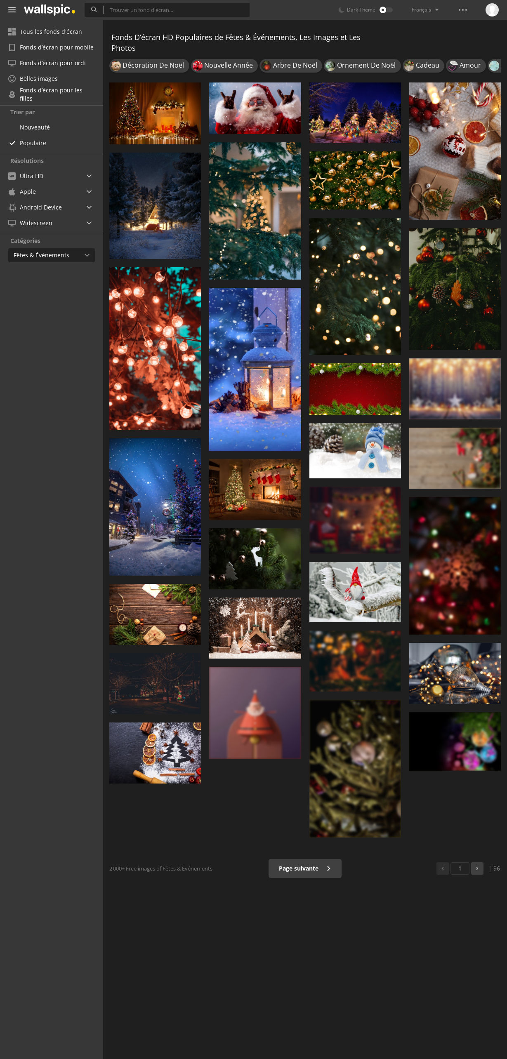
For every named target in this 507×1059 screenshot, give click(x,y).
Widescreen (30, 223)
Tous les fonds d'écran (45, 31)
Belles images (33, 78)
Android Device (35, 207)
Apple (22, 191)
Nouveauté (35, 127)
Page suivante (305, 868)
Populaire (33, 143)
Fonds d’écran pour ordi (47, 63)
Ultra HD (25, 176)
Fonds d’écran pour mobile (51, 47)
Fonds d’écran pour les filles (45, 94)
